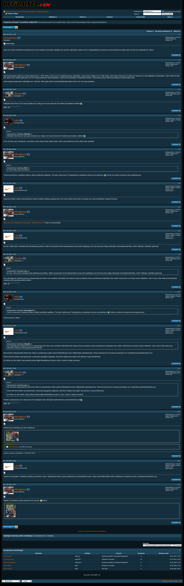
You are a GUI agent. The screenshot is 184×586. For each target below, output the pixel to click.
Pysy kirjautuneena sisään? (171, 11)
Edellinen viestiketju (85, 531)
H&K (16, 120)
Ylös (180, 581)
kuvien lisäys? (7, 568)
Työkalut (149, 31)
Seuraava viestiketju (98, 531)
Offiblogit (53, 17)
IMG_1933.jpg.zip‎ (13, 447)
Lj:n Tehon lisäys (8, 559)
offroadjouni (20, 65)
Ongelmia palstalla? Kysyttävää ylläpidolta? (36, 11)
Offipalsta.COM (10, 11)
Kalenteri (110, 17)
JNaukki (18, 93)
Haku (169, 17)
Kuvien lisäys (7, 556)
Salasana (136, 14)
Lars (16, 188)
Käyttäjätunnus (138, 11)
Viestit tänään (140, 17)
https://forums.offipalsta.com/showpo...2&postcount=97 (23, 223)
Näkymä (176, 31)
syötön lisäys (7, 565)
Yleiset (19, 11)
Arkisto (175, 581)
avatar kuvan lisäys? (9, 562)
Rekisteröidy (20, 17)
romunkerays (10, 38)
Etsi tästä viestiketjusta (162, 31)
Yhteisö (82, 17)
